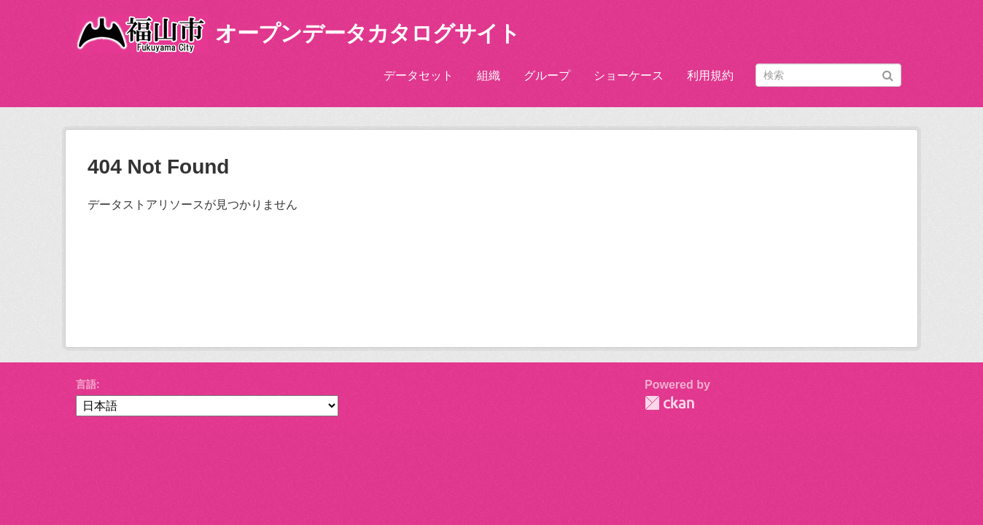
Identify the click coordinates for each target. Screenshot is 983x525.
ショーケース (629, 75)
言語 (86, 384)
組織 (488, 75)
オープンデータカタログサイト (367, 33)
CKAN (669, 403)
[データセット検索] (828, 75)
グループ (547, 75)
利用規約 (710, 75)
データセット (419, 75)
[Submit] (888, 74)
